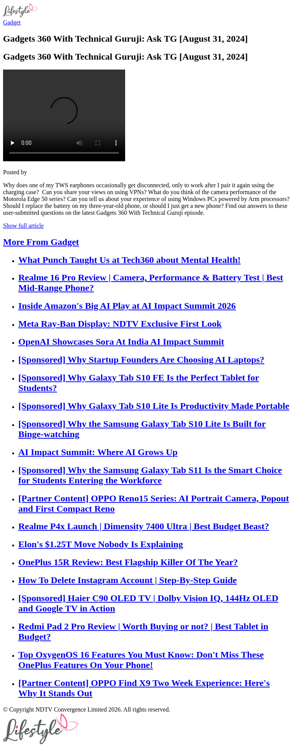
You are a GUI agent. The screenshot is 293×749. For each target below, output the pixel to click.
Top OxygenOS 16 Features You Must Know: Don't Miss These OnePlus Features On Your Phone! (141, 660)
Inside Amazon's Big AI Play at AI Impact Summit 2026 (127, 306)
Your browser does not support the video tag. (64, 115)
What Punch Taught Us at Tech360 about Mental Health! (129, 260)
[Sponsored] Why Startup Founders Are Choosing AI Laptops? (141, 360)
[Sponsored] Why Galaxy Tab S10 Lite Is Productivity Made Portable (153, 406)
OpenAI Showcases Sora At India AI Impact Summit (121, 342)
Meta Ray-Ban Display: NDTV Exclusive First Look (120, 324)
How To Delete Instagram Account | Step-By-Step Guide (127, 580)
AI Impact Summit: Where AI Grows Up (97, 452)
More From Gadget (41, 242)
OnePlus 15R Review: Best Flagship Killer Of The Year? (128, 562)
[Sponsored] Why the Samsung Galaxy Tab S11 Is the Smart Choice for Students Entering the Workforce (150, 475)
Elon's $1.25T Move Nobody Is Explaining (100, 544)
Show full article (23, 225)
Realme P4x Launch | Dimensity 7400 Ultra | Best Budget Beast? (143, 526)
